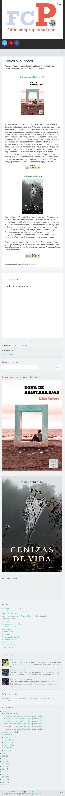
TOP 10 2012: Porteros (18, 660)
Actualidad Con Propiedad (11, 608)
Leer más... (13, 700)
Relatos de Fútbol (8, 642)
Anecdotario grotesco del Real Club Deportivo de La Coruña (24, 616)
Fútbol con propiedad (18, 792)
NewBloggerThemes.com (34, 794)
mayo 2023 (8, 745)
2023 (4, 712)
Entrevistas (6, 621)
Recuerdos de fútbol (9, 640)
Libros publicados (19, 60)
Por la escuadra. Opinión (11, 637)
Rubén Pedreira (7, 354)
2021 (4, 756)
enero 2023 (8, 750)
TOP (61, 792)
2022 (4, 753)
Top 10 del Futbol (8, 647)
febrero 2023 (8, 748)
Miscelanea (6, 634)
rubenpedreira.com (27, 264)
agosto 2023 (8, 740)
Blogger (34, 792)
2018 (4, 764)
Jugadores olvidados (9, 632)
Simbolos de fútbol (9, 645)
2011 (3, 782)
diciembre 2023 (10, 714)
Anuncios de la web (9, 619)
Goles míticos (7, 629)
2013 (3, 777)
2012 (4, 779)
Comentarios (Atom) (19, 345)
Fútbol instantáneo (9, 626)
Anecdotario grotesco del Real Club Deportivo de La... (23, 716)
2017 (3, 766)
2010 (4, 785)
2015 (4, 772)
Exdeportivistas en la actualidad (13, 624)
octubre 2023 (8, 735)
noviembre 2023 (10, 732)
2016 (4, 769)
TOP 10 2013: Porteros (18, 670)
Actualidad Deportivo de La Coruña (14, 611)
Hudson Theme (11, 794)
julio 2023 (7, 742)
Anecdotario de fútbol (10, 613)
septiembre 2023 (10, 737)
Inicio (32, 341)
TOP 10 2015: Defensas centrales (22, 679)
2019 (3, 761)
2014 (4, 774)
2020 (4, 759)
